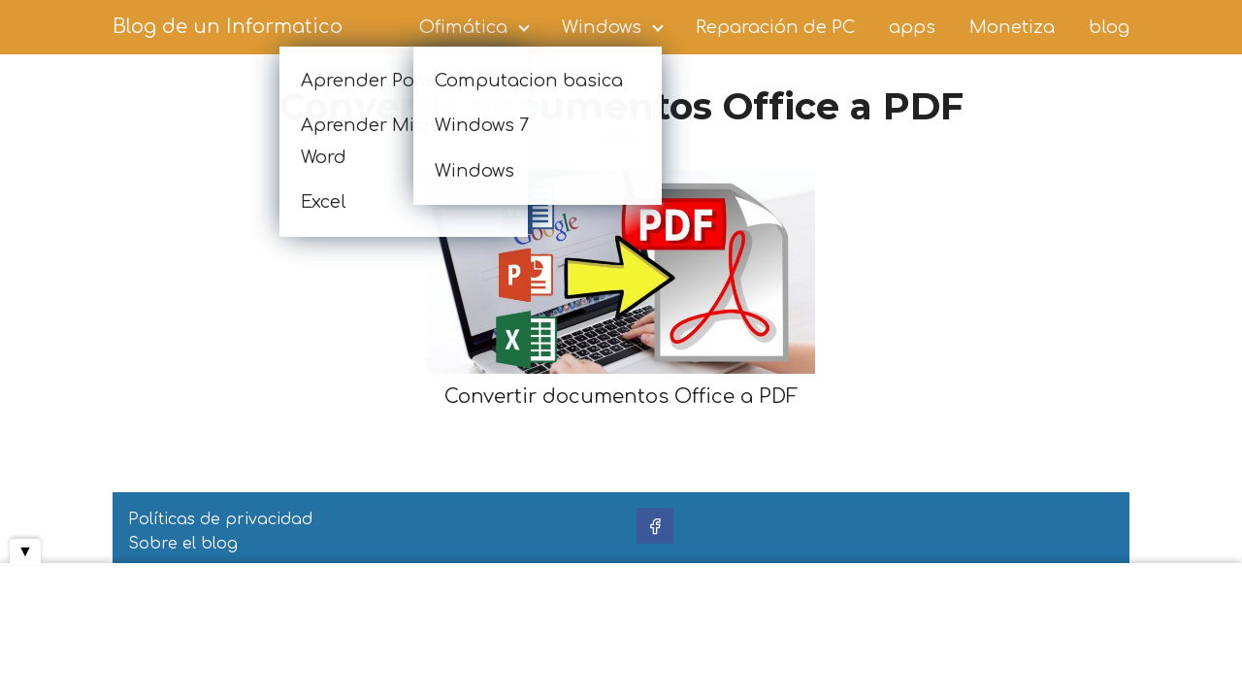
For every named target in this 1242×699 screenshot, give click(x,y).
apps (912, 27)
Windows (601, 27)
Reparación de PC (775, 27)
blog (1109, 27)
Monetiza (1012, 27)
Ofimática (463, 27)
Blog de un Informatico (228, 27)
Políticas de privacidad (220, 519)
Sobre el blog (183, 543)
